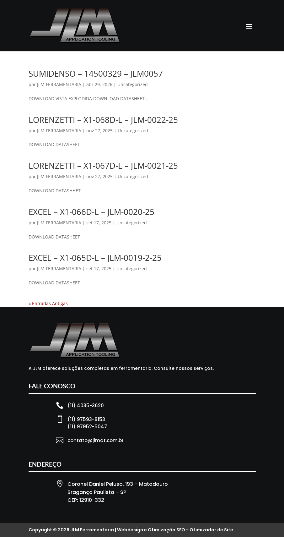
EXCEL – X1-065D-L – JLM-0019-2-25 (95, 257)
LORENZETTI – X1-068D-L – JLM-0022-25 (103, 119)
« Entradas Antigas (48, 303)
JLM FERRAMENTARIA (59, 84)
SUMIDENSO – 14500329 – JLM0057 (96, 73)
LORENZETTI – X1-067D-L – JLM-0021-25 (103, 165)
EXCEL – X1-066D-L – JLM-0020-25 (91, 211)
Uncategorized (132, 84)
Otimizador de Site (211, 530)
